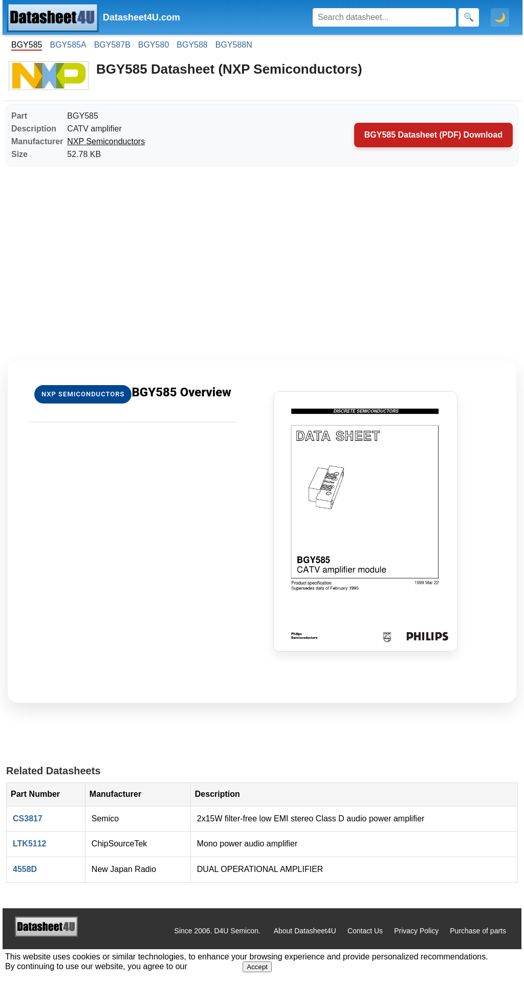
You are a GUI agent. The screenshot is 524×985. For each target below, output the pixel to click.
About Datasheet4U (305, 931)
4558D (25, 869)
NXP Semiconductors (106, 141)
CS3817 (27, 818)
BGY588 (192, 44)
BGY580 (153, 44)
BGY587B (112, 44)
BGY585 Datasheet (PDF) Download (433, 134)
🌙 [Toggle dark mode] (500, 17)
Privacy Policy (416, 931)
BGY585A (68, 44)
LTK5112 (30, 843)
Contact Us (365, 931)
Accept (257, 967)
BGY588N (233, 44)
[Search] (384, 17)
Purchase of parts (478, 931)
